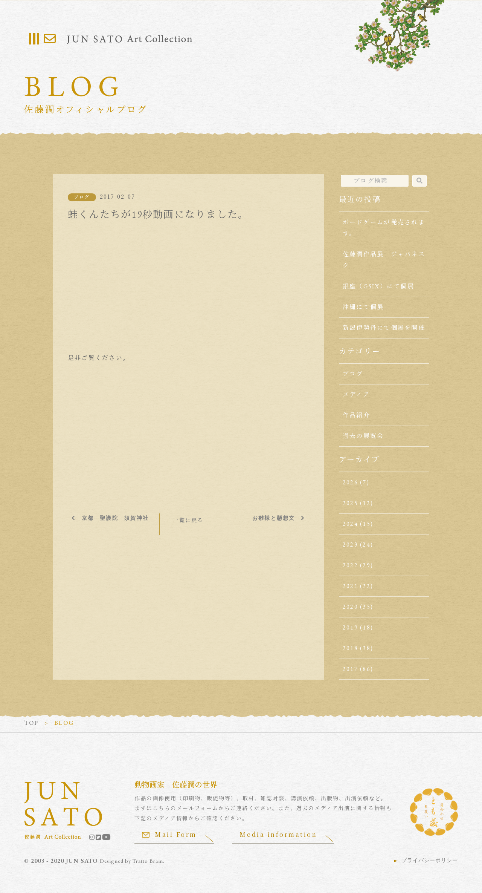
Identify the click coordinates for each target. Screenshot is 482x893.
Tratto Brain (148, 861)
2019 (350, 627)
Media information (279, 834)
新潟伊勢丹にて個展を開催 (384, 328)
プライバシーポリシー (429, 860)
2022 (350, 565)
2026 (350, 482)
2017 (350, 669)
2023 (350, 544)
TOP (31, 723)
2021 (350, 586)
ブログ (82, 197)
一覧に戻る (188, 520)
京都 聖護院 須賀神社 (115, 518)
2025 (350, 503)
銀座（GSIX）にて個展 (378, 286)
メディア (356, 394)
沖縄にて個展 (363, 307)
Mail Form (169, 834)
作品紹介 (356, 415)
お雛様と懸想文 (273, 518)
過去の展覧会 (363, 436)
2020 (350, 607)
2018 (350, 648)
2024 (350, 524)
